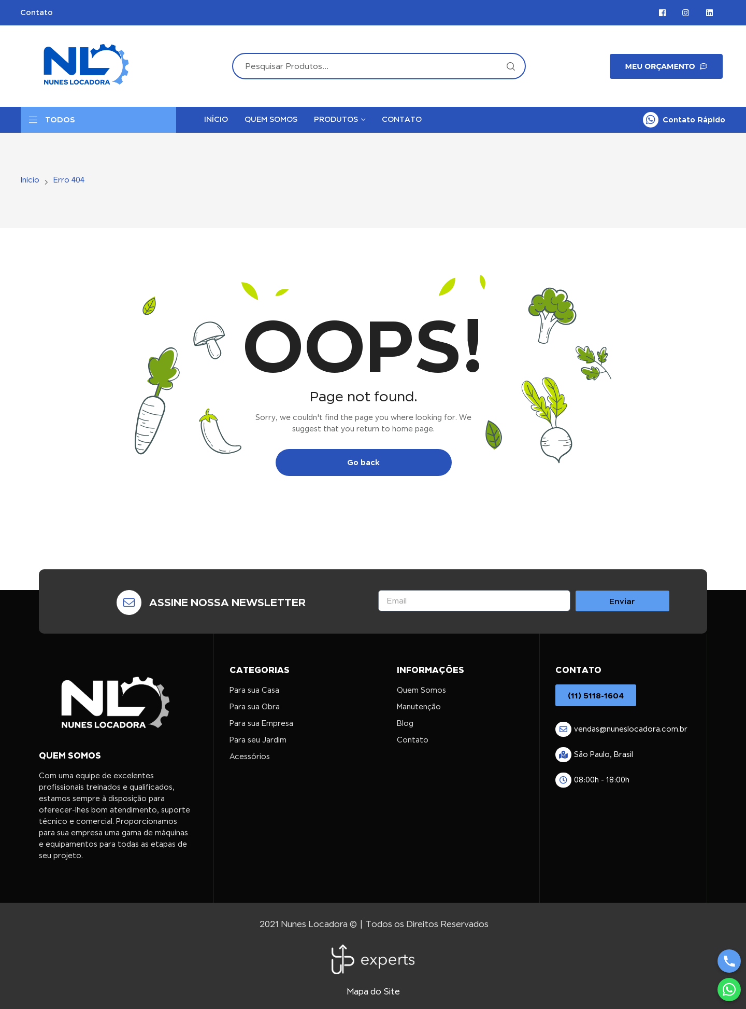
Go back (363, 462)
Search (510, 66)
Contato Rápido (694, 119)
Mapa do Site (373, 992)
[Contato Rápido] (650, 120)
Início (30, 180)
